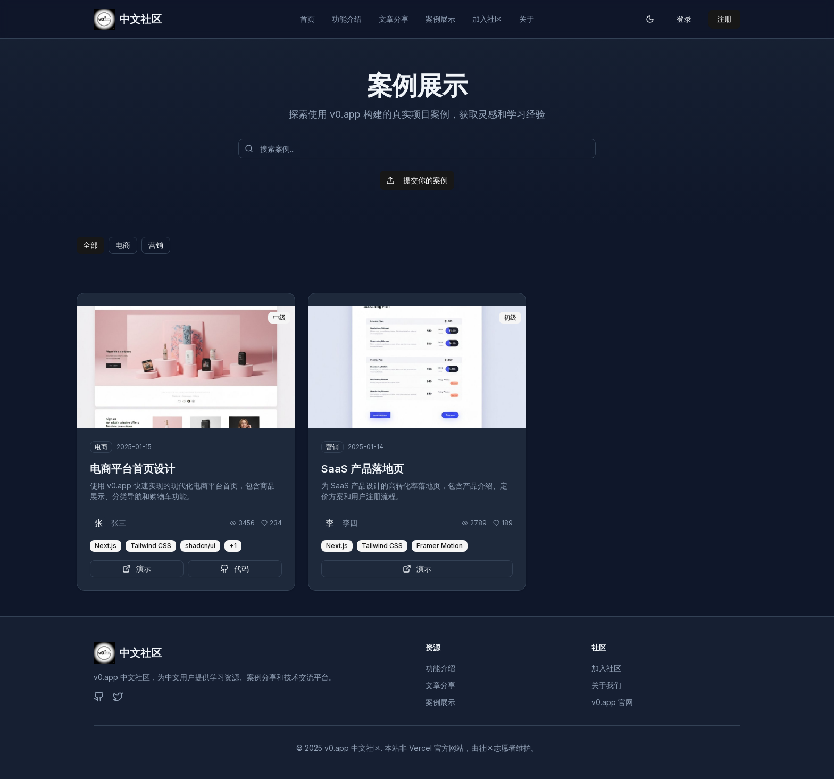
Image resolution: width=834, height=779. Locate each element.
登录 (684, 18)
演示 (136, 568)
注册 (724, 18)
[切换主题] (650, 19)
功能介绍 (347, 18)
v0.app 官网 (612, 702)
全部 (90, 245)
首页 (307, 18)
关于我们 (606, 685)
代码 (234, 568)
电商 (122, 245)
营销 (155, 245)
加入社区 (487, 18)
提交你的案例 (417, 180)
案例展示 (440, 18)
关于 (526, 18)
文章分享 (393, 18)
